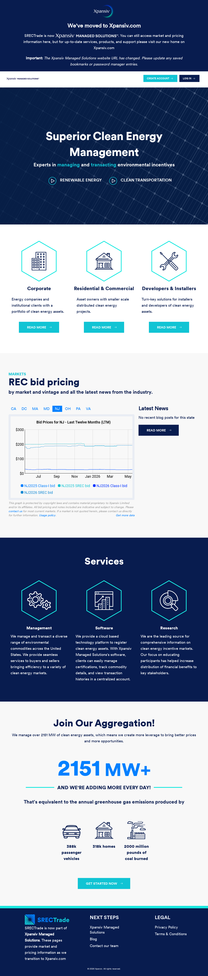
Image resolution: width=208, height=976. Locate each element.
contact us (15, 511)
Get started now (101, 883)
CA (13, 408)
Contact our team (104, 945)
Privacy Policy (166, 927)
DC (24, 408)
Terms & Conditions (171, 934)
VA (88, 408)
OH (68, 408)
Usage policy (47, 515)
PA (78, 408)
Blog (93, 939)
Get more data (125, 515)
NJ (57, 408)
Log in (187, 78)
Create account (158, 78)
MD (46, 408)
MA (35, 408)
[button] (75, 180)
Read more (36, 327)
